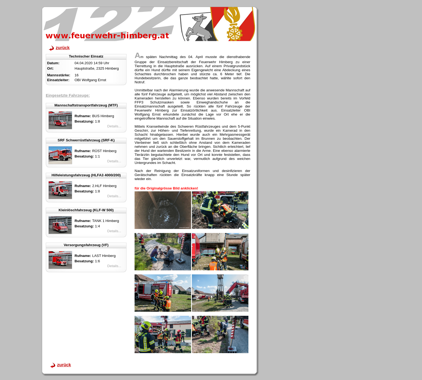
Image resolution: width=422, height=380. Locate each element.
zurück (63, 47)
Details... (114, 126)
